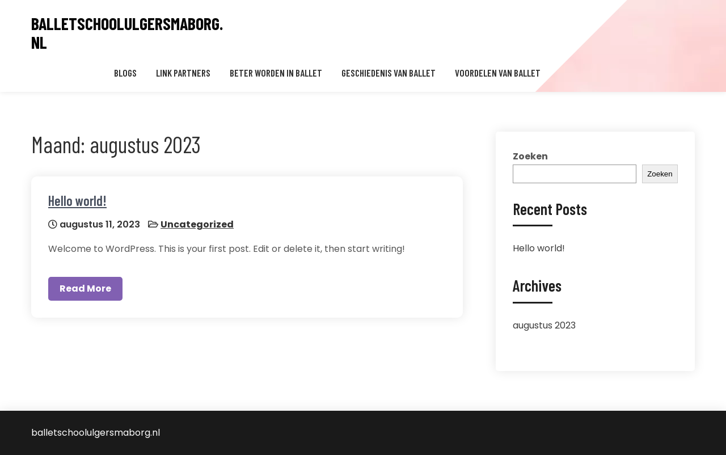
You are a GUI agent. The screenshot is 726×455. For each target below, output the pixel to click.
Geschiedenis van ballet (388, 72)
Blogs (125, 72)
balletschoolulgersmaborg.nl (127, 33)
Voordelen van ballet (498, 72)
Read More (85, 288)
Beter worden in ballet (276, 72)
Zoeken (530, 156)
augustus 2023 (544, 325)
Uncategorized (197, 224)
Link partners (183, 72)
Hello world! (77, 200)
